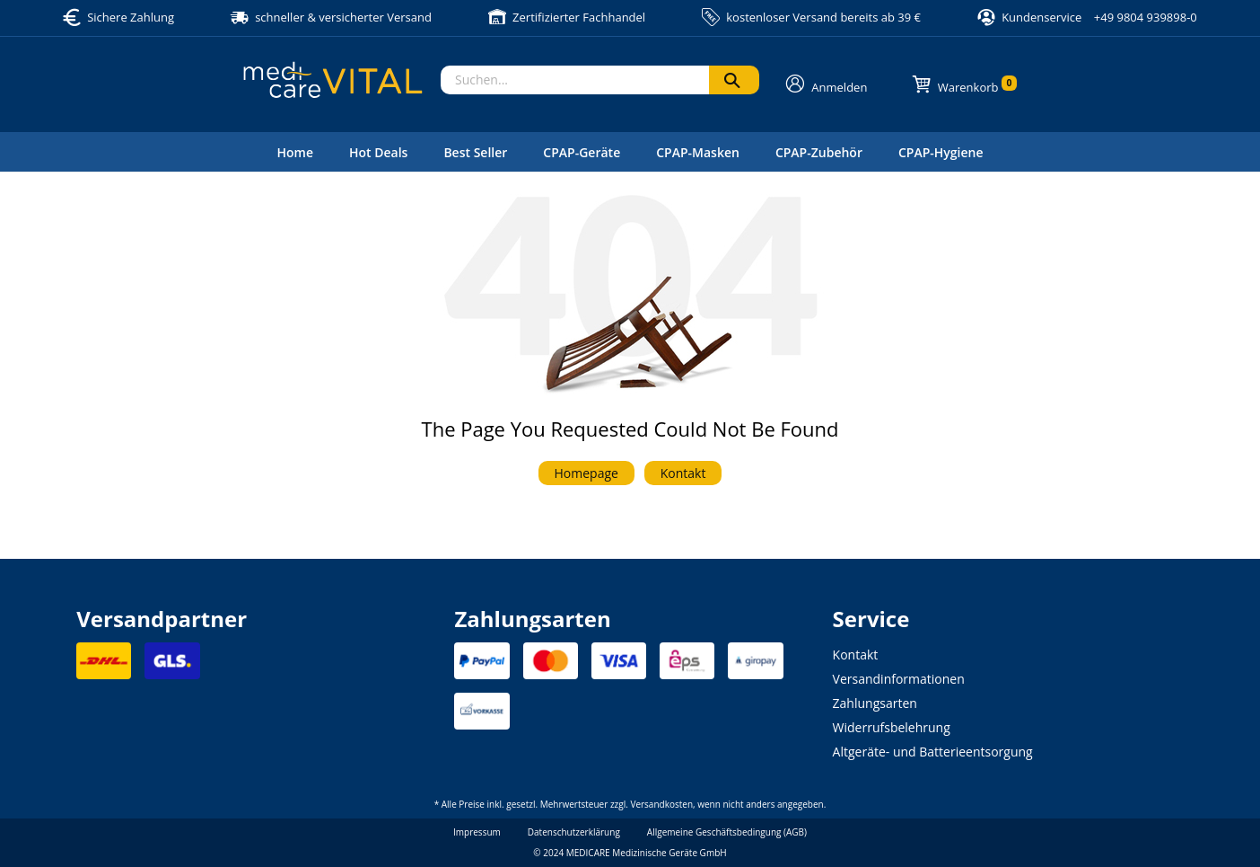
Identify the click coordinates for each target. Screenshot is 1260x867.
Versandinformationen (899, 678)
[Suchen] (734, 80)
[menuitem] (294, 152)
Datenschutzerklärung (574, 832)
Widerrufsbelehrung (891, 727)
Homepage (586, 473)
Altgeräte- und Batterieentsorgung (933, 751)
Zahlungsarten (875, 703)
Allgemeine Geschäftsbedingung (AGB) (727, 832)
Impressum (477, 832)
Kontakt (683, 473)
